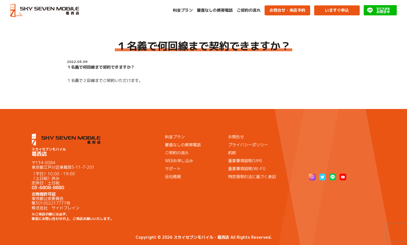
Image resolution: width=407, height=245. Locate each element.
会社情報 (173, 176)
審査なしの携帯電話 (215, 10)
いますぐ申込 (337, 10)
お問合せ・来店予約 (287, 10)
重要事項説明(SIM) (245, 160)
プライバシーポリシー (248, 144)
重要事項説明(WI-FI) (246, 168)
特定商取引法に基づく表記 (252, 176)
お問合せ (236, 136)
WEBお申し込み (179, 160)
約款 (232, 152)
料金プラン (183, 10)
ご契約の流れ (249, 10)
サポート (173, 168)
